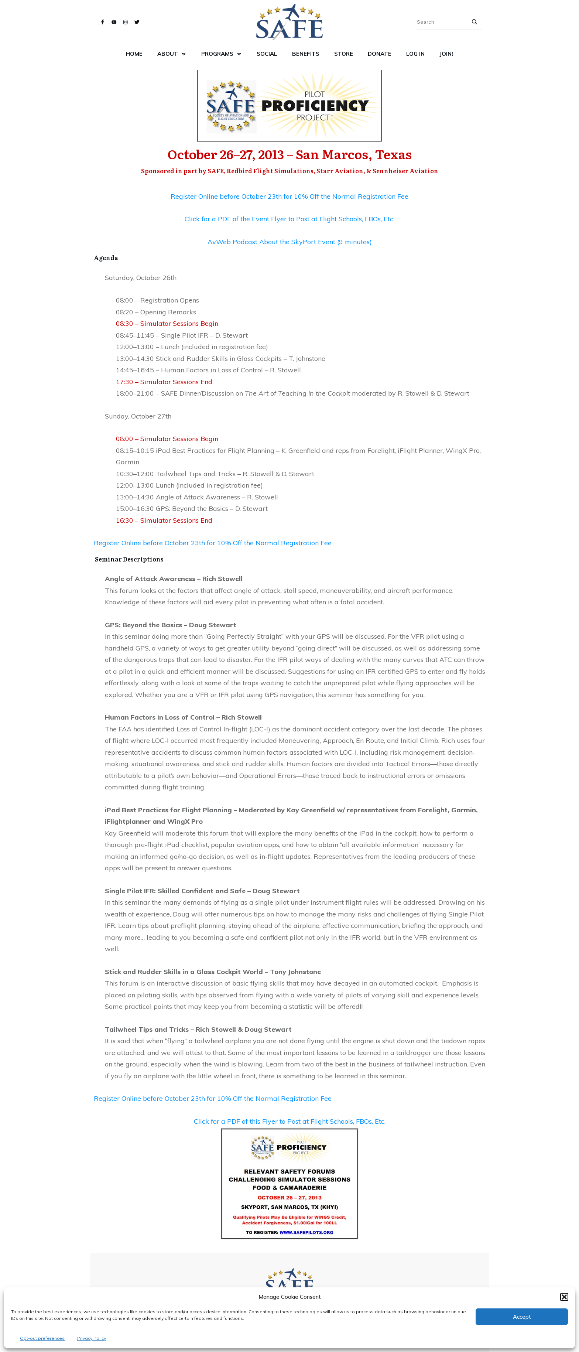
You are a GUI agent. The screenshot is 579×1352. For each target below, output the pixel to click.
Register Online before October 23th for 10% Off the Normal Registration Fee (289, 196)
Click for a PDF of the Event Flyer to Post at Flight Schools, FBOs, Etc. (289, 219)
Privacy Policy (91, 1338)
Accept (522, 1316)
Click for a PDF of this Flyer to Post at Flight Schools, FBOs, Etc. (290, 1121)
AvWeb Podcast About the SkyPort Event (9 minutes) (290, 242)
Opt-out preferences (42, 1338)
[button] (564, 1297)
